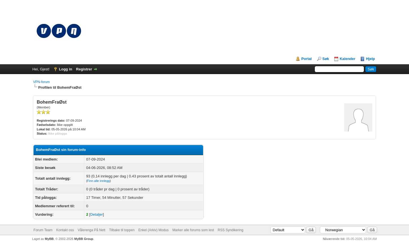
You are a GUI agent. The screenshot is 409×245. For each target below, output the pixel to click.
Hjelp (370, 59)
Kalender (347, 59)
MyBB (49, 238)
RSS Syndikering (230, 230)
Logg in (65, 69)
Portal (306, 59)
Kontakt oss (65, 230)
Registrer (84, 69)
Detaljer (96, 214)
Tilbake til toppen (122, 230)
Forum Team (43, 230)
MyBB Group (83, 238)
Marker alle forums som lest (193, 230)
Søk (325, 59)
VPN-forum (41, 82)
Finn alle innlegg (98, 180)
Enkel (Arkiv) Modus (153, 230)
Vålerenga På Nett (91, 230)
